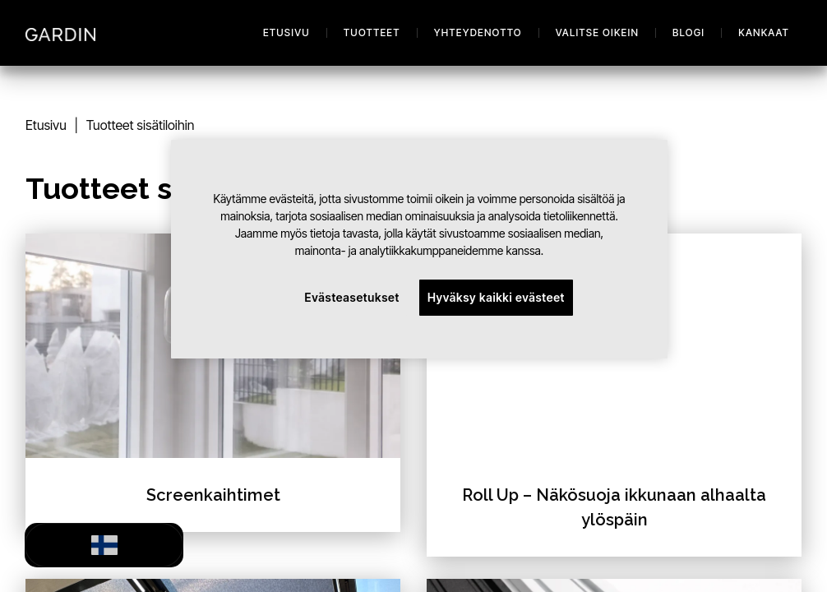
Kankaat (763, 32)
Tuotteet (372, 32)
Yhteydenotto (478, 32)
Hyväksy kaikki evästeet (496, 297)
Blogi (688, 32)
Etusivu (286, 32)
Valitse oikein (597, 32)
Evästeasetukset (352, 297)
